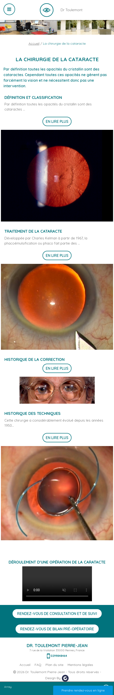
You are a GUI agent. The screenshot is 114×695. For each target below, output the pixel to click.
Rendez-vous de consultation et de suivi (57, 613)
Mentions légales (80, 665)
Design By (57, 678)
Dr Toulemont (47, 10)
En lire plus (57, 121)
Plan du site (54, 665)
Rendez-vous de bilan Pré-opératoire (57, 629)
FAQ (38, 665)
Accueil (34, 43)
